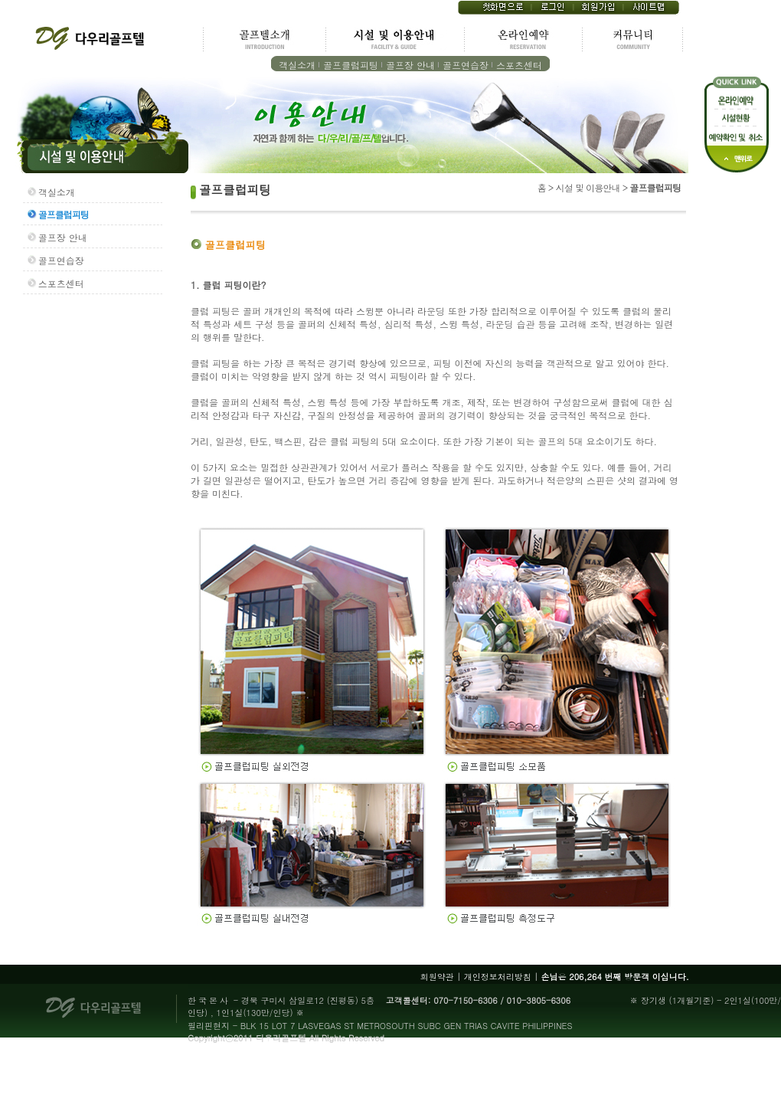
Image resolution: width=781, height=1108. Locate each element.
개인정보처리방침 (497, 976)
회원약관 (437, 976)
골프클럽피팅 (350, 64)
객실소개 (297, 64)
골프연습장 (466, 64)
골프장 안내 (410, 64)
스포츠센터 (519, 64)
